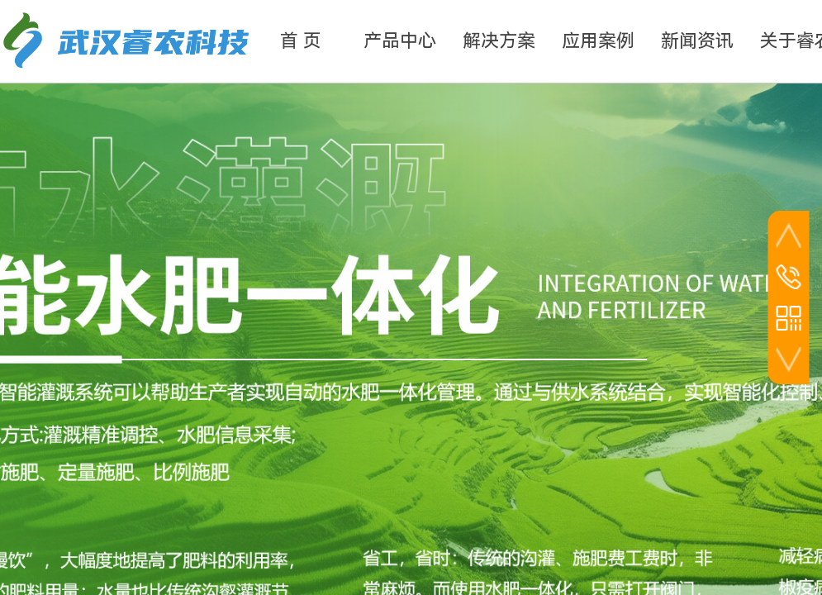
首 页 (300, 41)
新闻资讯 (697, 41)
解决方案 (499, 41)
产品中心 (399, 41)
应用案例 (598, 41)
